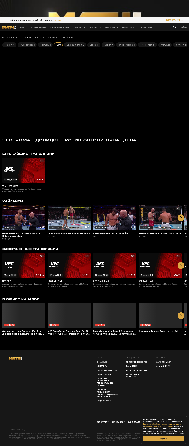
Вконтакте (117, 422)
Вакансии (131, 366)
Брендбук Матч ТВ (107, 370)
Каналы (39, 37)
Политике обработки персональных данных (163, 424)
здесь (58, 20)
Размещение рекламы (133, 375)
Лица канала (104, 401)
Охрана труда (104, 374)
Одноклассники (137, 422)
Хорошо (163, 438)
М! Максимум (163, 366)
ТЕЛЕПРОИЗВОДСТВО (137, 362)
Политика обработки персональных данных (105, 382)
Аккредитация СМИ (136, 370)
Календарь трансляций (61, 37)
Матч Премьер (163, 362)
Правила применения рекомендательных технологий (108, 393)
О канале (102, 362)
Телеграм (102, 422)
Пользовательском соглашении (158, 426)
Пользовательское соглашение (110, 430)
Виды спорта (9, 37)
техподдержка (175, 20)
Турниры (26, 37)
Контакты (102, 366)
